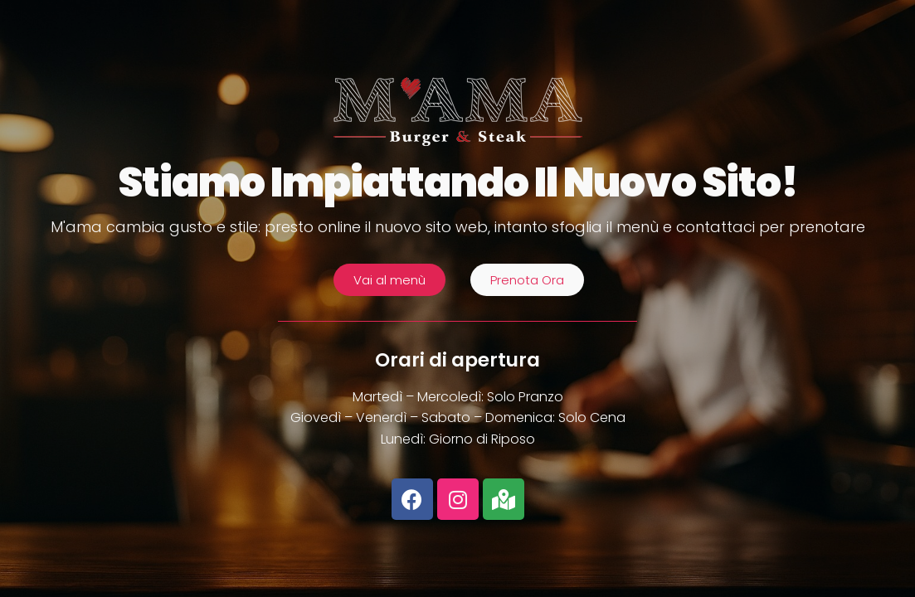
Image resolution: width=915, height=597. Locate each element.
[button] (389, 280)
